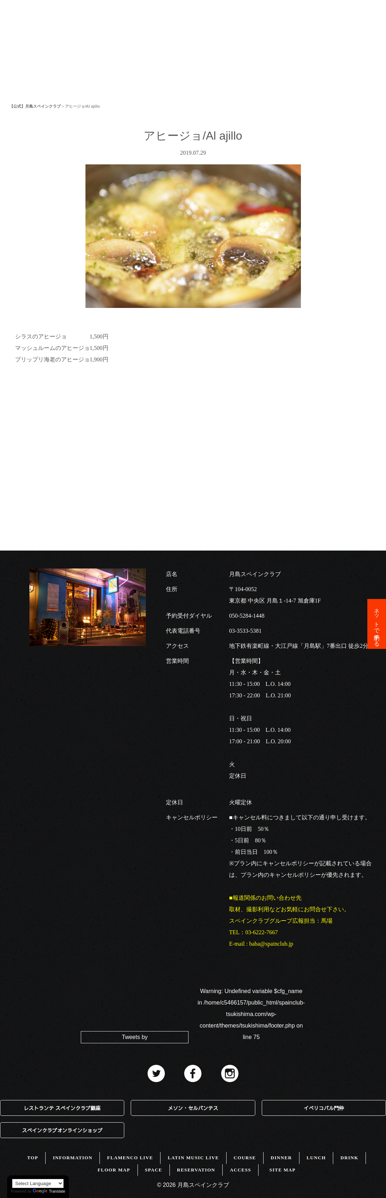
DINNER (281, 1157)
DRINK (349, 1157)
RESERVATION (196, 1170)
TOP (16, 30)
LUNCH (316, 1157)
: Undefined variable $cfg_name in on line (251, 1014)
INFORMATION (62, 30)
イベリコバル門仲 (324, 1108)
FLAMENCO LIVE (130, 1157)
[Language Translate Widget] (38, 1183)
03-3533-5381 (245, 631)
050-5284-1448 (247, 616)
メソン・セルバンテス (193, 1108)
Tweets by (135, 1037)
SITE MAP (282, 1170)
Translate (49, 1191)
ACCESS (279, 30)
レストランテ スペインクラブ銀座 (62, 1108)
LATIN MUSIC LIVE (193, 1157)
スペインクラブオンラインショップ (62, 1130)
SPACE (240, 30)
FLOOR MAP (195, 30)
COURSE (245, 1157)
